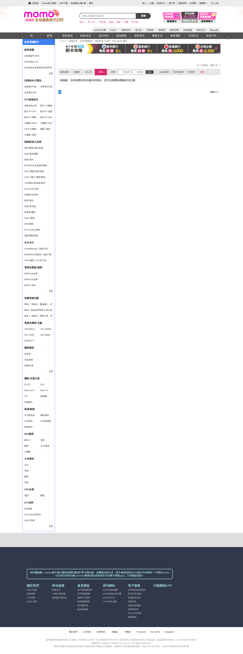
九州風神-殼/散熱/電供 (34, 183)
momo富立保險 (49, 3)
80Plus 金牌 (30, 285)
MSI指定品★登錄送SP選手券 (38, 67)
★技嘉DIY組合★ (30, 93)
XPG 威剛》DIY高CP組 (35, 260)
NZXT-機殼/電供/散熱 (34, 171)
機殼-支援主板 (32, 378)
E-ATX (27, 384)
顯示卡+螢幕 (30, 117)
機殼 (26, 446)
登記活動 (215, 3)
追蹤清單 (182, 3)
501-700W (29, 335)
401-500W (45, 335)
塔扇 (26, 470)
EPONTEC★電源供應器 (35, 165)
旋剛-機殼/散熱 (31, 235)
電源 (42, 440)
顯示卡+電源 (46, 111)
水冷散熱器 (29, 415)
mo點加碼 (164, 72)
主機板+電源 (30, 135)
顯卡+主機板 (46, 105)
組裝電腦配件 (86, 41)
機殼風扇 (44, 415)
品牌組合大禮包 (32, 80)
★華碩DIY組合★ (46, 87)
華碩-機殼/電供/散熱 (33, 148)
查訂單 (172, 3)
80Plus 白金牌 (31, 279)
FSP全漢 (29, 489)
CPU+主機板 (30, 129)
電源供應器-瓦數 (33, 322)
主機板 (27, 451)
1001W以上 (29, 329)
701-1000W (45, 329)
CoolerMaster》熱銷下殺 (36, 248)
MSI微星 (29, 433)
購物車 (203, 3)
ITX (26, 396)
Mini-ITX (44, 390)
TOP (227, 39)
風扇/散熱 (29, 409)
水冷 (26, 465)
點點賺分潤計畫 (78, 3)
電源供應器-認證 (33, 267)
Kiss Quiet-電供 (31, 189)
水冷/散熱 (44, 446)
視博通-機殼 (30, 212)
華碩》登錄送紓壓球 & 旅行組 (38, 310)
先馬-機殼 (28, 224)
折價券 (193, 3)
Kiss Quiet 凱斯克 (32, 514)
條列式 (217, 72)
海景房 (27, 354)
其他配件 (28, 402)
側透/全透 (28, 365)
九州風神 (29, 458)
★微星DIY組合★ (30, 87)
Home (63, 41)
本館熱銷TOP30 (31, 56)
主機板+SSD (46, 123)
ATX (42, 384)
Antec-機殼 (29, 218)
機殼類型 (29, 347)
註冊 (152, 3)
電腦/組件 (73, 41)
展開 (202, 72)
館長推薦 (29, 49)
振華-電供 (28, 200)
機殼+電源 (45, 129)
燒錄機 (43, 396)
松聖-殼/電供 (30, 206)
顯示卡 (27, 440)
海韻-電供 (28, 159)
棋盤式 (212, 72)
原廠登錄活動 (31, 298)
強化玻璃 (28, 359)
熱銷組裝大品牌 (102, 41)
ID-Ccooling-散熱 (32, 229)
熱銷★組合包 (30, 105)
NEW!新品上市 (31, 62)
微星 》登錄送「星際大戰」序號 (38, 317)
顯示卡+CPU (30, 111)
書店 (91, 3)
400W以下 (29, 340)
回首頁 (35, 3)
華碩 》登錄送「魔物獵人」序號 (38, 305)
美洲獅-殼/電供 (31, 194)
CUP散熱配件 (45, 422)
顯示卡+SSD (46, 117)
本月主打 (29, 242)
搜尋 (143, 15)
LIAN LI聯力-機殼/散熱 (34, 177)
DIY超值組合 (31, 99)
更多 (51, 73)
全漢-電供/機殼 (31, 154)
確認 (149, 72)
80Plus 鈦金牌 (31, 273)
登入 (144, 3)
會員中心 (161, 3)
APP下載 (63, 3)
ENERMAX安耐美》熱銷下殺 (38, 254)
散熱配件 (28, 427)
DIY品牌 (28, 502)
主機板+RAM (30, 123)
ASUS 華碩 (29, 520)
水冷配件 (28, 421)
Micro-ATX (29, 390)
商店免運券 (178, 72)
